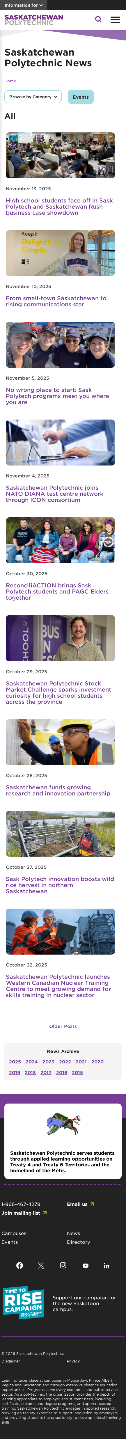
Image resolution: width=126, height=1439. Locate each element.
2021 (81, 1061)
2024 (32, 1061)
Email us (77, 1204)
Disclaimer (10, 1361)
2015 (77, 1072)
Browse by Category (30, 96)
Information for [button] (21, 5)
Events (81, 97)
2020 (97, 1061)
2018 (30, 1072)
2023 (48, 1061)
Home (10, 80)
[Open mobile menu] (114, 19)
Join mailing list (20, 1213)
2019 (14, 1072)
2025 (15, 1061)
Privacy (73, 1361)
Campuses (13, 1233)
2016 (61, 1072)
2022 (65, 1061)
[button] (98, 21)
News (73, 1233)
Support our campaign (80, 1297)
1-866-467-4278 (20, 1204)
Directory (78, 1242)
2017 (46, 1072)
